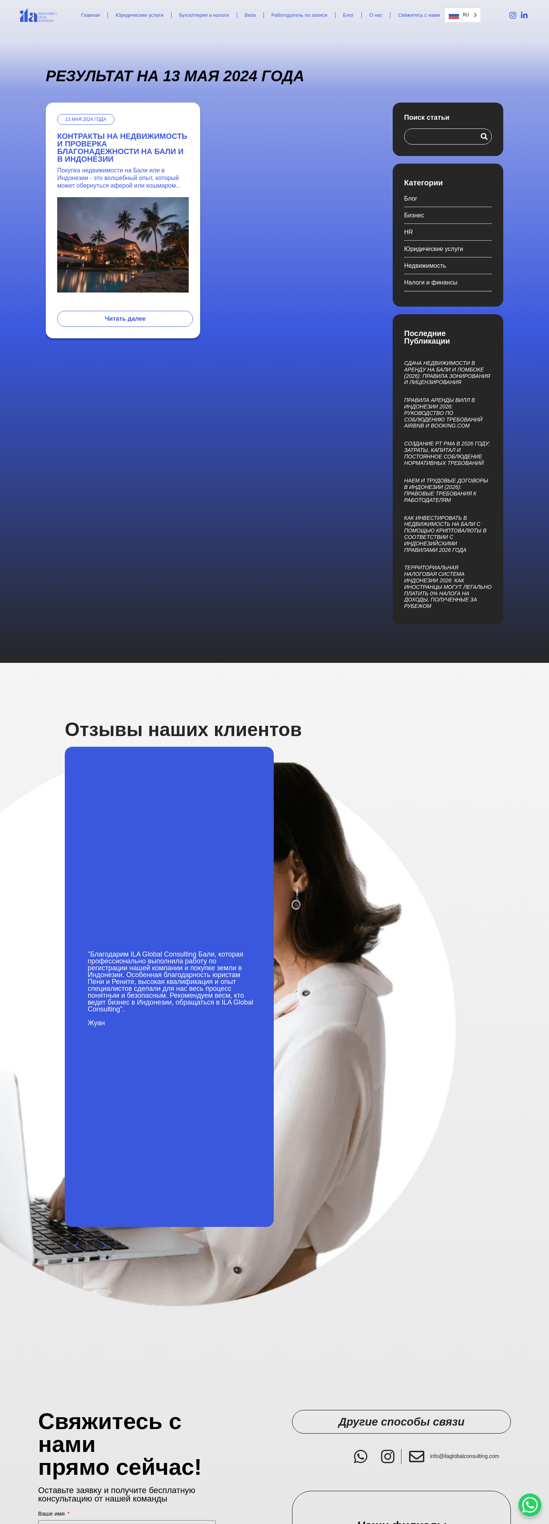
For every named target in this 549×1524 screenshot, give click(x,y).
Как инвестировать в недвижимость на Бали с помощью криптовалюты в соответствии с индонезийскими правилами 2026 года (445, 534)
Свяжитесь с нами (419, 15)
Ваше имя (52, 1514)
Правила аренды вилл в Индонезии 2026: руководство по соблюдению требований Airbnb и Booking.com (443, 413)
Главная (90, 15)
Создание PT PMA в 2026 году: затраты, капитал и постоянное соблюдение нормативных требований (447, 453)
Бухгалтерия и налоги (204, 15)
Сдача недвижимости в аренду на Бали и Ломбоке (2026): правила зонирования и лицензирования (447, 372)
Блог (348, 15)
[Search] (484, 136)
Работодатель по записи (299, 15)
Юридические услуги (140, 15)
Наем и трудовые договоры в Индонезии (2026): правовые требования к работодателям (446, 490)
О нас (376, 15)
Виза (250, 15)
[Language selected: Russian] (463, 15)
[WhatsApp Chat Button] (529, 1504)
